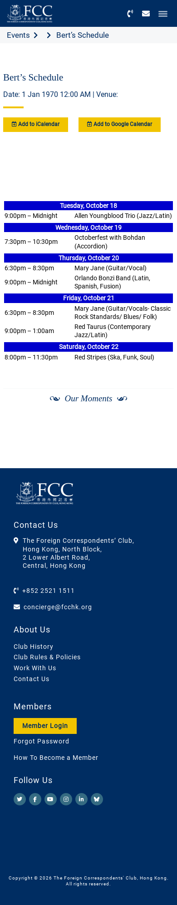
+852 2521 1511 (48, 590)
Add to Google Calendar (119, 124)
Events (18, 35)
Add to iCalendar (35, 124)
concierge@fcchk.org (58, 607)
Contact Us (31, 679)
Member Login (45, 725)
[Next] (157, 446)
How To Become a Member (56, 757)
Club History (34, 646)
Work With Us (35, 668)
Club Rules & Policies (47, 657)
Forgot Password (41, 741)
